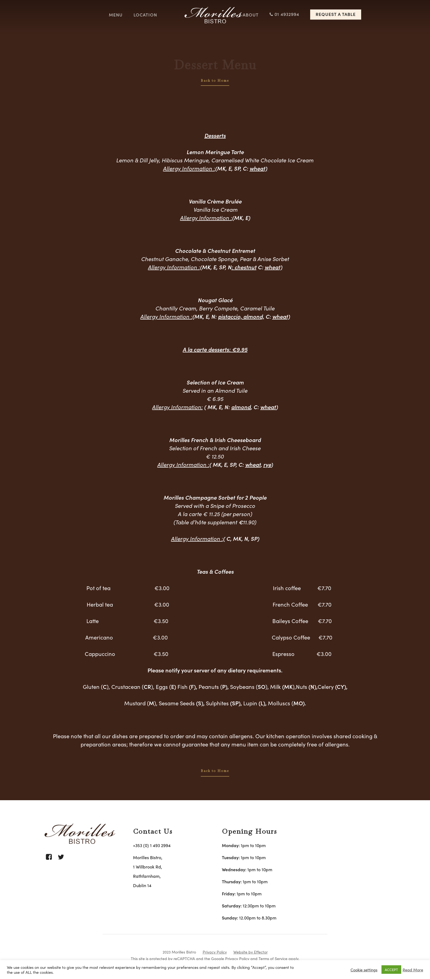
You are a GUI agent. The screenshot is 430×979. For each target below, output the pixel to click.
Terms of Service (273, 958)
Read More (413, 969)
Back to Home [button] (215, 80)
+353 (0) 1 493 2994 (152, 845)
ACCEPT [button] (391, 969)
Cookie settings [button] (363, 969)
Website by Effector (250, 952)
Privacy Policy (215, 952)
